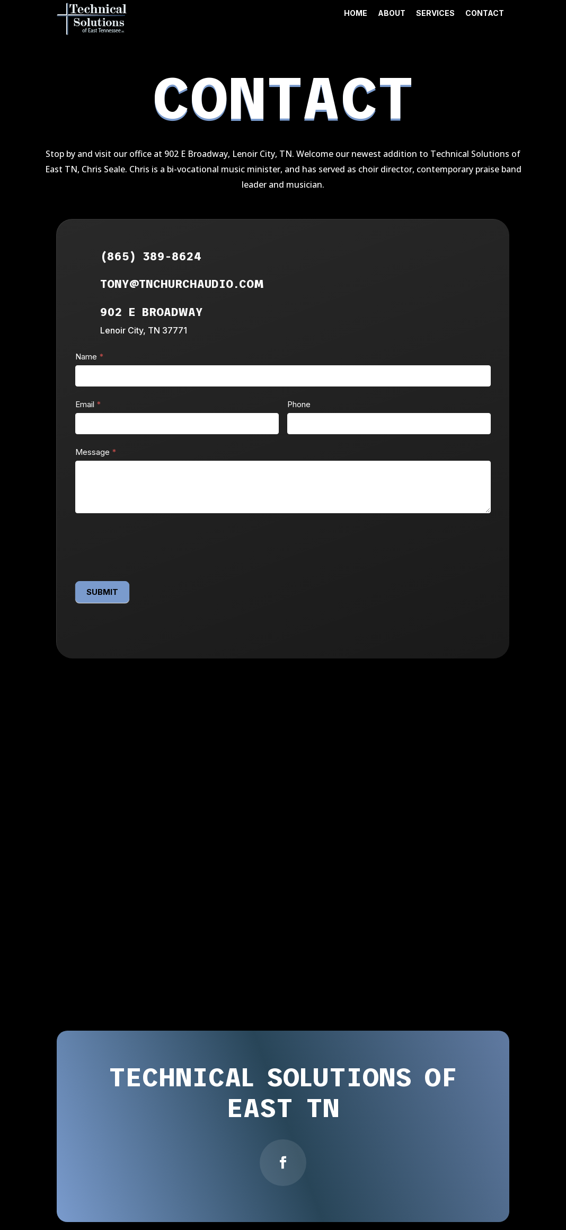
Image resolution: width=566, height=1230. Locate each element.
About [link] (391, 12)
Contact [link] (484, 12)
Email (88, 404)
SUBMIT (102, 592)
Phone (299, 404)
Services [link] (435, 12)
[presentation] (155, 544)
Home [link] (355, 12)
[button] (283, 1162)
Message (96, 452)
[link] (92, 32)
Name (89, 357)
